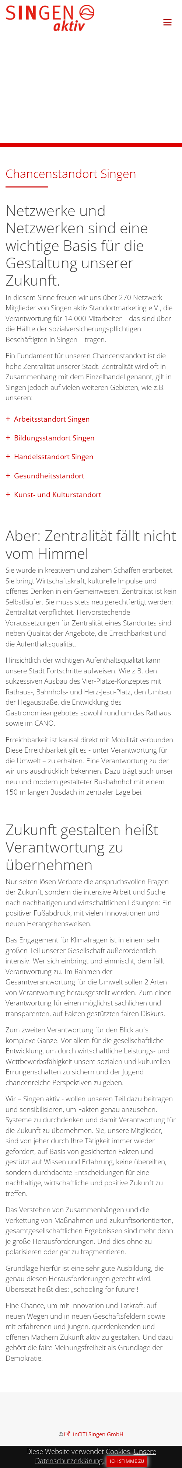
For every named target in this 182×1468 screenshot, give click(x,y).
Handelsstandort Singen (53, 456)
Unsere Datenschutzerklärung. (95, 1456)
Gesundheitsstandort (48, 475)
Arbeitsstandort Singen (51, 418)
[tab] (91, 418)
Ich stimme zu (127, 1461)
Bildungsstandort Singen (53, 437)
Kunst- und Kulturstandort (56, 494)
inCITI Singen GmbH (97, 1434)
